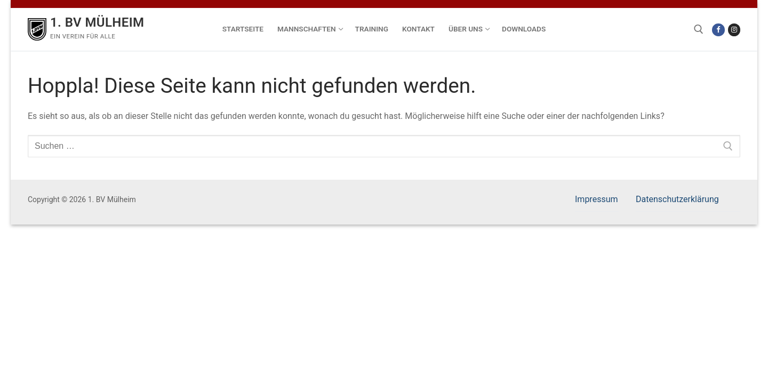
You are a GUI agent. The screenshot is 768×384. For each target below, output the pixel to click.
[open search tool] (698, 29)
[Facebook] (718, 29)
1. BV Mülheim (97, 22)
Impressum (596, 199)
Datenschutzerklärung (677, 199)
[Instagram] (734, 29)
